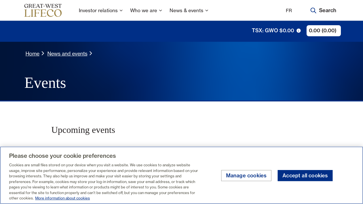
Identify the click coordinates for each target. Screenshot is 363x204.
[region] (181, 175)
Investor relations (101, 14)
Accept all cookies (305, 175)
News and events (67, 53)
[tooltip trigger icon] (298, 30)
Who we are (146, 14)
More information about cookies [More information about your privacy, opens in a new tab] (62, 198)
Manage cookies (246, 175)
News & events (189, 14)
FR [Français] (289, 10)
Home (32, 53)
